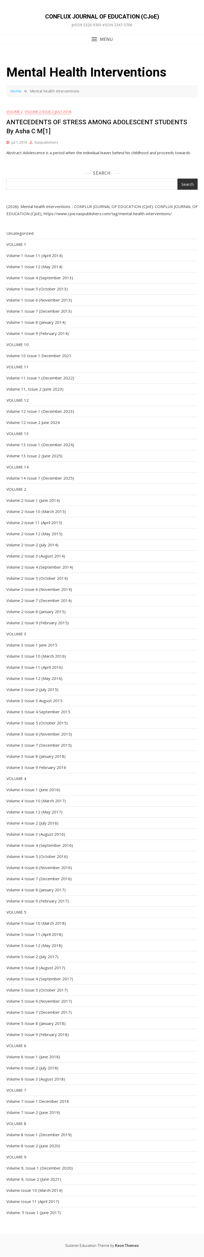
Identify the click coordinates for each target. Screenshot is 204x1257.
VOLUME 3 (16, 634)
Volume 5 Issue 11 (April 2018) (34, 934)
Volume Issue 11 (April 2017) (32, 1201)
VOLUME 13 (17, 433)
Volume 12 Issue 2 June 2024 (33, 422)
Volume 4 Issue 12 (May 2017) (34, 812)
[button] (102, 39)
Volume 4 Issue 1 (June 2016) (33, 790)
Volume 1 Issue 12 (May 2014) (34, 266)
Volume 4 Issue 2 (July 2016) (32, 823)
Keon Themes (127, 1246)
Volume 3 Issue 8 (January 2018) (36, 756)
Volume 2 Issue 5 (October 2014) (37, 578)
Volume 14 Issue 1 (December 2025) (40, 478)
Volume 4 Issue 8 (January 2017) (36, 890)
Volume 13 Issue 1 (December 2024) (40, 445)
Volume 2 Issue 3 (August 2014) (35, 556)
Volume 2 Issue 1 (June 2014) (33, 500)
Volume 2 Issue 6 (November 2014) (39, 589)
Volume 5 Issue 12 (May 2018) (34, 945)
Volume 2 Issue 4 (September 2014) (39, 567)
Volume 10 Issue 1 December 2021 (38, 355)
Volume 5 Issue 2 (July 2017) (32, 956)
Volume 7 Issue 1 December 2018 (37, 1101)
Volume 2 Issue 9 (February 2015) (37, 623)
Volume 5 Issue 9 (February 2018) (37, 1034)
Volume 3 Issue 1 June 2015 (31, 645)
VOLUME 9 (16, 1157)
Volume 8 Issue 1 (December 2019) (39, 1135)
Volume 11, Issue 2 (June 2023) (34, 389)
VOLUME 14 (17, 467)
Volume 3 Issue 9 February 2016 (36, 767)
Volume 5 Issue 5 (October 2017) (37, 990)
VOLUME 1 (16, 244)
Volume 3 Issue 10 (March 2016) (36, 656)
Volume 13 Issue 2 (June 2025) (34, 456)
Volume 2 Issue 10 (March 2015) (36, 511)
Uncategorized (19, 233)
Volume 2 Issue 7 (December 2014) (39, 600)
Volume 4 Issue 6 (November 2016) (39, 867)
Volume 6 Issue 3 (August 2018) (35, 1079)
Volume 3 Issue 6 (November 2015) (39, 734)
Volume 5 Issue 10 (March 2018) (36, 923)
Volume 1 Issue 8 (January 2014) (36, 322)
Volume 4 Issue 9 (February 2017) (37, 901)
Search (102, 173)
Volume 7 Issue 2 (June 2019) (33, 1112)
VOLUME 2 (14, 111)
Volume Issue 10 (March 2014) (34, 1190)
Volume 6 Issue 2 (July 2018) (32, 1068)
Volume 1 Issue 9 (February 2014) (37, 333)
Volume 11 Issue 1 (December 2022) (40, 378)
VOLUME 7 (16, 1090)
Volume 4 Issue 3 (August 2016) (35, 834)
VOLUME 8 (16, 1123)
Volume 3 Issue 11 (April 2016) (34, 667)
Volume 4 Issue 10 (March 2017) (36, 801)
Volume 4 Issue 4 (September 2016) (39, 845)
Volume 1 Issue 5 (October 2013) (37, 289)
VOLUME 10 (17, 344)
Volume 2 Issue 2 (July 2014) (48, 111)
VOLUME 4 (16, 778)
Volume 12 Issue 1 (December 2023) (40, 411)
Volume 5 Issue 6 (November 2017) (39, 1001)
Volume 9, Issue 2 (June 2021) (33, 1179)
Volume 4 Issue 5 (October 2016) (37, 856)
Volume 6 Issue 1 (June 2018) (33, 1057)
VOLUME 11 (17, 367)
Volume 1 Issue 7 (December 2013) (39, 311)
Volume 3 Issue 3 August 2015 (34, 700)
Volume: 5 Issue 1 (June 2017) (33, 1212)
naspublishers (46, 142)
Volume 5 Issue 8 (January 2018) (36, 1023)
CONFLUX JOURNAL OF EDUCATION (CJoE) (102, 16)
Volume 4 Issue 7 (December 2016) (39, 879)
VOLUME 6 (16, 1045)
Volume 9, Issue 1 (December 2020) (39, 1168)
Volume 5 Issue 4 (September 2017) (39, 979)
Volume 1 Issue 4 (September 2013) (39, 278)
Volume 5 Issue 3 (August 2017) (35, 968)
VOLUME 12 (17, 400)
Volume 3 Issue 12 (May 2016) (34, 678)
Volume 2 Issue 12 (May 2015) (34, 534)
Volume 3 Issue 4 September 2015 (38, 712)
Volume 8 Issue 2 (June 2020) (33, 1146)
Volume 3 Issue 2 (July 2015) (32, 689)
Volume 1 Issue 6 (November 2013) (39, 300)
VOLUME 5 (16, 912)
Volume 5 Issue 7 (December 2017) (39, 1012)
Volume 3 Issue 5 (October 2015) (37, 723)
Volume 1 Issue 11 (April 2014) (34, 255)
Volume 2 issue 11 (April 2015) (34, 522)
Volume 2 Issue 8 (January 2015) (36, 611)
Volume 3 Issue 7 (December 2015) (39, 745)
